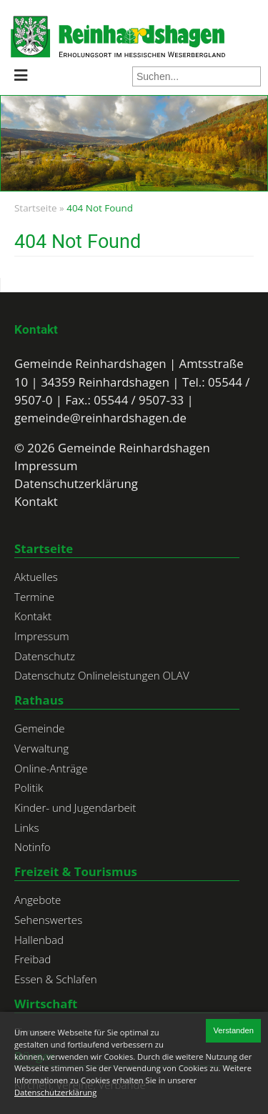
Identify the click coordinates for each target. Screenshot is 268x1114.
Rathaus (39, 700)
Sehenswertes (48, 919)
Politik (28, 787)
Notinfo (32, 847)
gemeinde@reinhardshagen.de (100, 417)
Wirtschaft (45, 1003)
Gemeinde (39, 728)
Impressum (46, 465)
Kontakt (36, 329)
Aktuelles (36, 577)
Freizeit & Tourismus (75, 871)
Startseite (35, 208)
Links (26, 827)
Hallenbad (39, 940)
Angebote (37, 899)
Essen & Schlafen (55, 979)
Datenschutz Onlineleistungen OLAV (101, 675)
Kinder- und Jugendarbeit (75, 807)
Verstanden (233, 1030)
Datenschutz (44, 656)
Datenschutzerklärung (76, 483)
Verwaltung (41, 748)
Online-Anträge (50, 768)
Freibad (32, 959)
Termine (34, 597)
